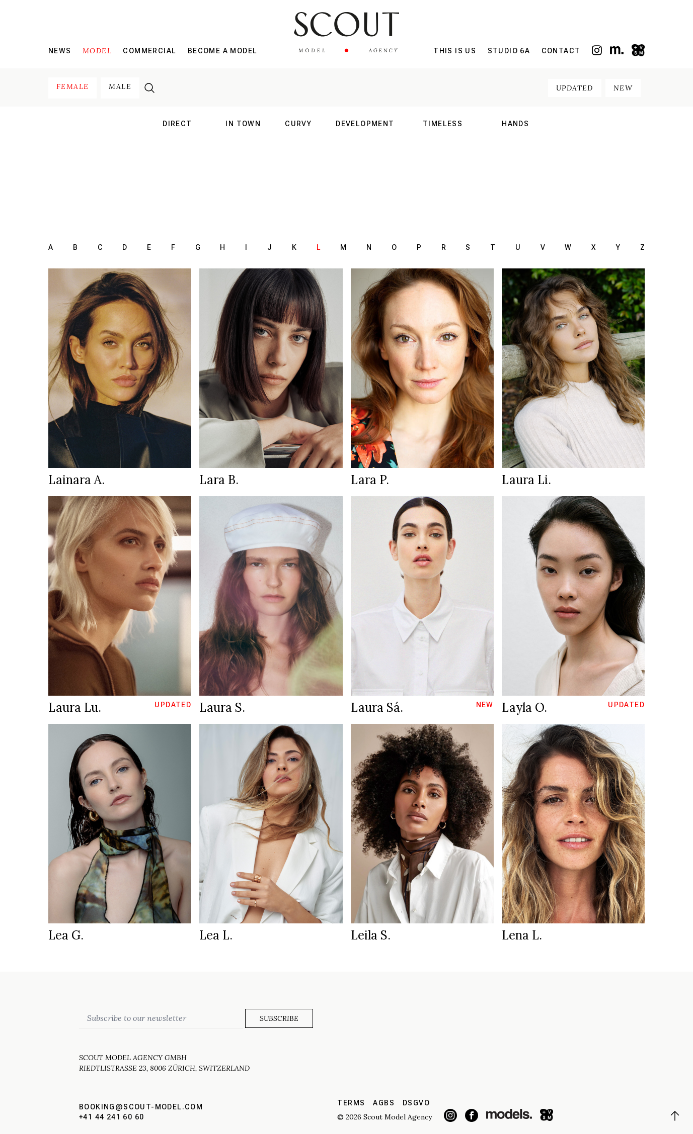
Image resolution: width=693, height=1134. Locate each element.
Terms (351, 1103)
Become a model (223, 51)
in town (243, 124)
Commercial (149, 51)
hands (515, 124)
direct (177, 124)
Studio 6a (509, 51)
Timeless (443, 124)
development (365, 124)
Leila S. (371, 935)
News (59, 51)
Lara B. (219, 480)
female (72, 86)
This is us (454, 51)
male (120, 86)
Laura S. (222, 707)
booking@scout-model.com (141, 1107)
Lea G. (66, 935)
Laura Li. (526, 480)
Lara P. (370, 480)
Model (97, 50)
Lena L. (522, 935)
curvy (298, 124)
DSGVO (416, 1103)
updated (574, 87)
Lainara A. (76, 480)
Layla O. (524, 707)
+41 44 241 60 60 (111, 1117)
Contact (561, 51)
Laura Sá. (377, 707)
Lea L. (216, 935)
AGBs (384, 1103)
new (623, 87)
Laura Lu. (74, 707)
